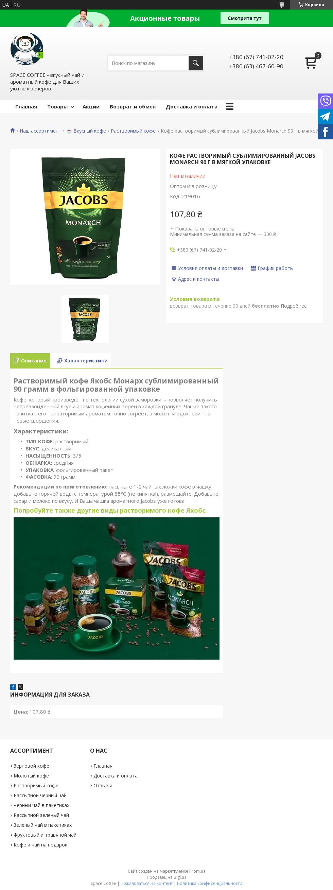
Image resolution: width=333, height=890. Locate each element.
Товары (57, 106)
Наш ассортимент (40, 131)
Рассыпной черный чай (40, 795)
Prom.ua (197, 871)
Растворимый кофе (133, 131)
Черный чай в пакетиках (41, 805)
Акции (91, 106)
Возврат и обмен (133, 106)
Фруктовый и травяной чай (45, 835)
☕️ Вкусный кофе (86, 131)
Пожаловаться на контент (147, 883)
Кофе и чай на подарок (40, 844)
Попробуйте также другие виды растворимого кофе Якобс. (110, 510)
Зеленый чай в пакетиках (43, 825)
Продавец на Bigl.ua (167, 877)
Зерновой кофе (31, 766)
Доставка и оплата (191, 106)
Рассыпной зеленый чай (41, 815)
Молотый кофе (31, 775)
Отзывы (102, 785)
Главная (26, 106)
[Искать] (196, 63)
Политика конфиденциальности (209, 883)
